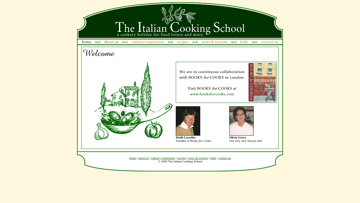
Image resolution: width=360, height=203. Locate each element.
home (132, 158)
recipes (181, 158)
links (213, 158)
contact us (225, 158)
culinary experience (163, 158)
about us (143, 158)
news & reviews (198, 158)
